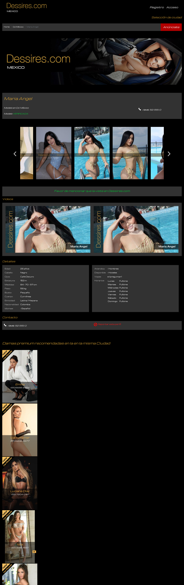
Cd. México (18, 27)
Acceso (172, 7)
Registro (157, 7)
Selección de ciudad (166, 17)
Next (169, 152)
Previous (14, 152)
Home (7, 27)
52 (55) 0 (155, 109)
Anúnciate (171, 27)
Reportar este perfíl (109, 324)
